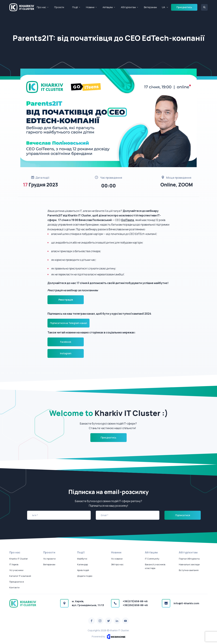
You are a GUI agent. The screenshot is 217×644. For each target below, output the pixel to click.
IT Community (152, 558)
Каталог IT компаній (20, 575)
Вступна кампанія (189, 570)
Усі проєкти (49, 558)
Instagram (65, 353)
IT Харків (13, 564)
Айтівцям (108, 7)
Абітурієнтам (128, 7)
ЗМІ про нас (117, 564)
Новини (90, 7)
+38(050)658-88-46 (135, 605)
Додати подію (84, 575)
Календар (82, 564)
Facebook (65, 341)
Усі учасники (16, 570)
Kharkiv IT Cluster (18, 558)
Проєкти (59, 7)
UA (163, 7)
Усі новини (117, 558)
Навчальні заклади (189, 564)
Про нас (41, 7)
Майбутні (82, 558)
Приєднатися (16, 581)
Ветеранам (150, 7)
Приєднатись (184, 7)
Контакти (14, 587)
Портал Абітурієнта (189, 558)
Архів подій (83, 570)
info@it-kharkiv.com (186, 603)
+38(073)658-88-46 (135, 601)
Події (75, 7)
